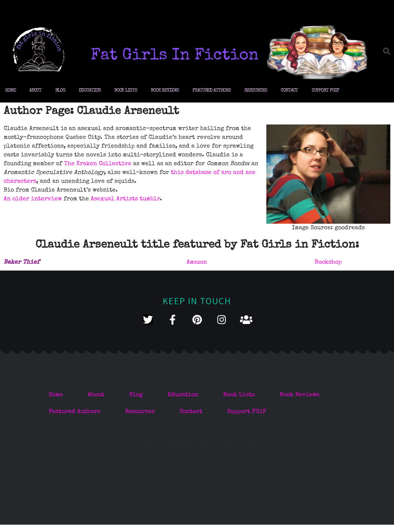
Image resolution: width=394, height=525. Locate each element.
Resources (255, 90)
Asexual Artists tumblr (125, 199)
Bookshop (328, 262)
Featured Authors (211, 90)
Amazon (197, 262)
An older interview (33, 199)
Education (89, 90)
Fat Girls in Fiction (197, 444)
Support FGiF (325, 90)
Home (10, 90)
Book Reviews (165, 90)
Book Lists (125, 90)
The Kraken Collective (97, 164)
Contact (289, 90)
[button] (386, 51)
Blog (60, 90)
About (35, 90)
